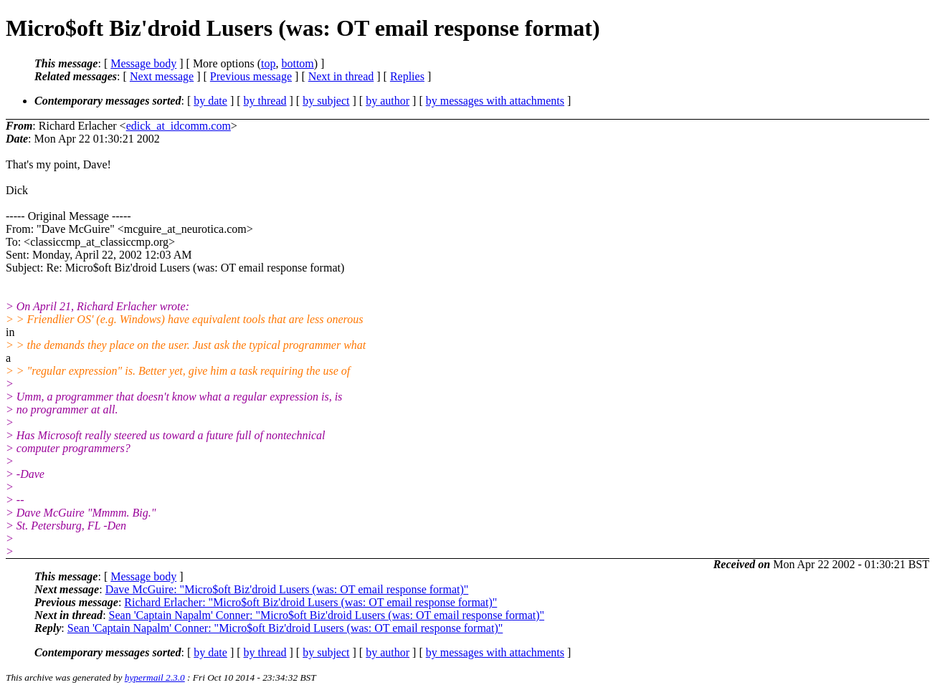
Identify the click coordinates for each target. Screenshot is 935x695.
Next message (162, 76)
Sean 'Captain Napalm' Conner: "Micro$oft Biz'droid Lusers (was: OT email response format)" (327, 615)
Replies (407, 76)
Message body (143, 63)
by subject (326, 101)
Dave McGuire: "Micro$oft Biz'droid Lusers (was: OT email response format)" (287, 589)
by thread (265, 101)
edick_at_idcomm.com (178, 126)
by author (387, 101)
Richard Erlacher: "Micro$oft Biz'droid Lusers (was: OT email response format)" (310, 602)
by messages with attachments (495, 101)
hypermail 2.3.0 (155, 677)
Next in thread (341, 76)
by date (210, 101)
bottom (297, 63)
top (268, 63)
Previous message (251, 76)
